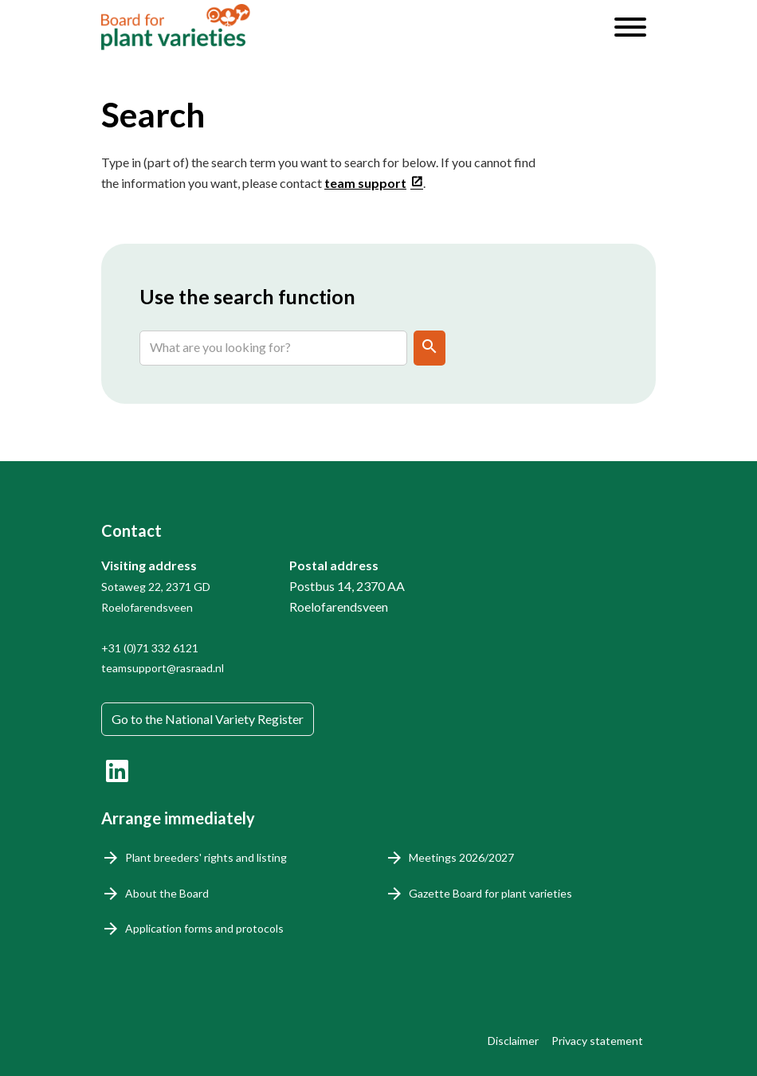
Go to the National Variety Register (208, 718)
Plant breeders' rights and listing (206, 857)
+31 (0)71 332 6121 (149, 648)
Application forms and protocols (204, 928)
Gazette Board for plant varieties (490, 893)
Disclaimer (513, 1040)
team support (365, 182)
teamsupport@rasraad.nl (162, 668)
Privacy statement (597, 1040)
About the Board (167, 893)
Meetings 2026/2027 (461, 857)
